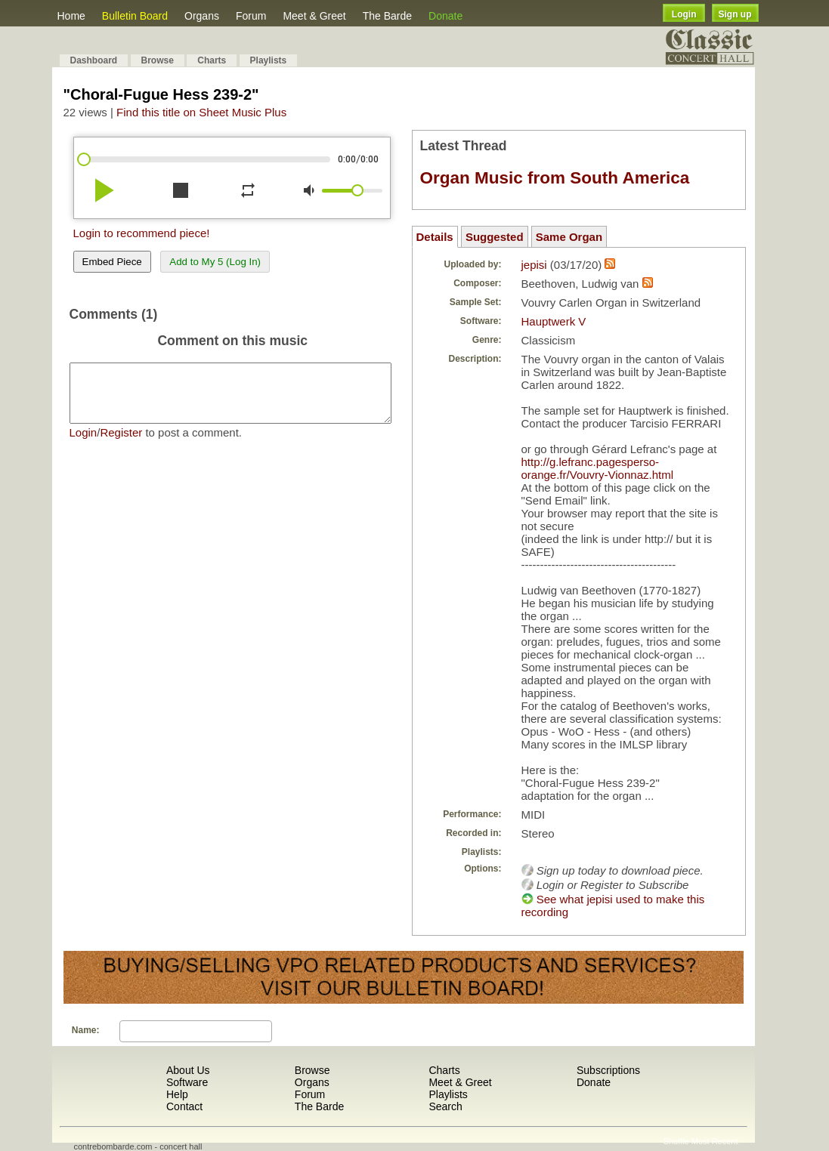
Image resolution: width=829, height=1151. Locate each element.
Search (445, 1106)
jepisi (534, 264)
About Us (188, 1070)
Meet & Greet (314, 16)
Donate (445, 16)
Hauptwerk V (553, 321)
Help (177, 1094)
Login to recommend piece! (141, 233)
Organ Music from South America (555, 177)
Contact (184, 1106)
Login (684, 14)
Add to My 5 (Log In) (215, 261)
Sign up (735, 14)
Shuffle (676, 1141)
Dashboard (94, 60)
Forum (251, 16)
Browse (157, 60)
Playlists (268, 60)
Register (121, 443)
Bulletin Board (135, 16)
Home (71, 16)
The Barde (387, 16)
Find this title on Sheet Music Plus (201, 112)
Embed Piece (112, 261)
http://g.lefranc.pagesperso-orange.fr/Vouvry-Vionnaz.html (597, 468)
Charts (211, 60)
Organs (201, 16)
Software (187, 1082)
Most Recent (714, 1141)
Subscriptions (608, 1070)
